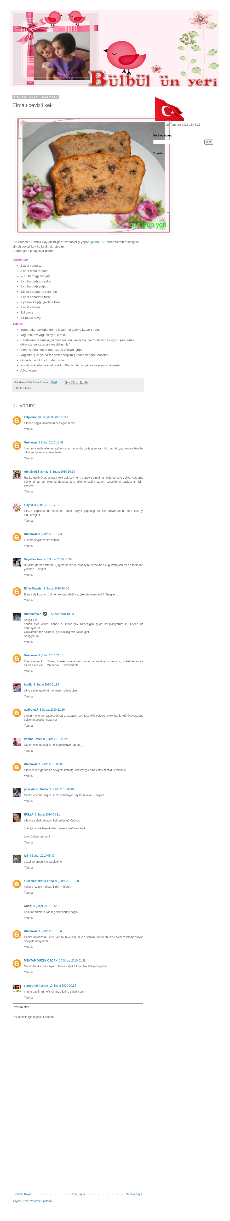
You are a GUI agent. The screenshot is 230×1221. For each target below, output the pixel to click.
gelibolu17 (31, 709)
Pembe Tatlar (33, 739)
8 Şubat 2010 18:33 (61, 614)
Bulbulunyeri (32, 614)
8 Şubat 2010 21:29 (52, 709)
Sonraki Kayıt (22, 1194)
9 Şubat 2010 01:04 (62, 789)
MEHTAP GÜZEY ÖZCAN (41, 960)
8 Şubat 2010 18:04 (56, 588)
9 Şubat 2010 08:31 (47, 814)
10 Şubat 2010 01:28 (72, 960)
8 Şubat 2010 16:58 (62, 471)
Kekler (29, 388)
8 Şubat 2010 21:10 (50, 655)
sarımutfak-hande (36, 985)
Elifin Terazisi (33, 588)
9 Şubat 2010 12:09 (67, 881)
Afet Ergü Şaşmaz (36, 471)
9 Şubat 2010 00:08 (50, 764)
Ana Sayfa (78, 1194)
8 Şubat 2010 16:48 (50, 442)
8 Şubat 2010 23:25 (55, 739)
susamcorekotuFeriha (39, 881)
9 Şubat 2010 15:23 (45, 906)
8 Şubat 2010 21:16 (46, 684)
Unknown (30, 442)
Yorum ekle (21, 1007)
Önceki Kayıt (134, 1194)
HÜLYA (28, 814)
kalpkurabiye (32, 417)
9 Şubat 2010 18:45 (50, 931)
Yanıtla (28, 429)
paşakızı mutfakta (36, 789)
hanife (28, 684)
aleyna (28, 505)
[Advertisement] (78, 1157)
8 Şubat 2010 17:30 (50, 534)
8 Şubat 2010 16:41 (55, 417)
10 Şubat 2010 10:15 (62, 985)
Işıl (26, 855)
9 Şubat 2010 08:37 (42, 855)
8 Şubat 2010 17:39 (59, 559)
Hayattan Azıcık (34, 559)
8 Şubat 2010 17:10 (46, 505)
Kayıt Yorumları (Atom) (37, 1201)
